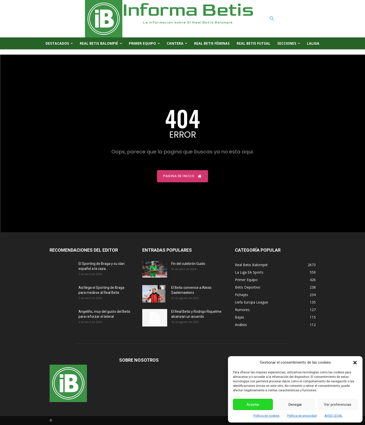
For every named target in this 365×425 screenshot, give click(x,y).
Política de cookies (266, 416)
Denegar (295, 404)
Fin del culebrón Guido (188, 264)
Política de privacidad (302, 416)
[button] (355, 362)
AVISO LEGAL (333, 416)
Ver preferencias (337, 404)
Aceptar (252, 404)
